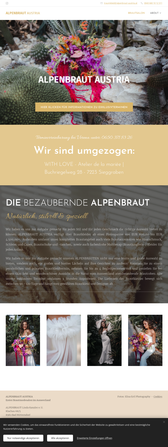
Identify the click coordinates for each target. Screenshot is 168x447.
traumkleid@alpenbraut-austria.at (120, 3)
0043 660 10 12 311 (153, 3)
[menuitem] (136, 13)
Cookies (158, 396)
